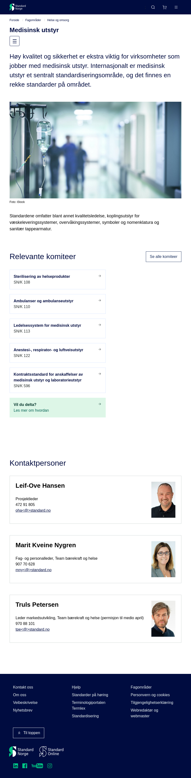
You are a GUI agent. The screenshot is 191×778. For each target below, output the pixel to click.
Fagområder (33, 20)
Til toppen (28, 733)
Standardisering (85, 716)
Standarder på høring (90, 695)
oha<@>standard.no (33, 511)
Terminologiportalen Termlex (88, 705)
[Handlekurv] (164, 7)
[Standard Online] (51, 751)
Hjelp (76, 687)
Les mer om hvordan (58, 407)
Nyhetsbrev (22, 710)
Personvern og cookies (150, 695)
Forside (14, 20)
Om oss (19, 695)
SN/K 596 (58, 380)
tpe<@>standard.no (33, 630)
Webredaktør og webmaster (144, 713)
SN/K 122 (58, 352)
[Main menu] (176, 7)
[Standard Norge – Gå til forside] (18, 7)
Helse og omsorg (58, 20)
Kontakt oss (23, 687)
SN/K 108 (58, 279)
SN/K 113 (58, 328)
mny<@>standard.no (34, 570)
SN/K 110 (58, 303)
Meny (19, 41)
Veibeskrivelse (25, 703)
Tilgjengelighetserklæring (152, 703)
